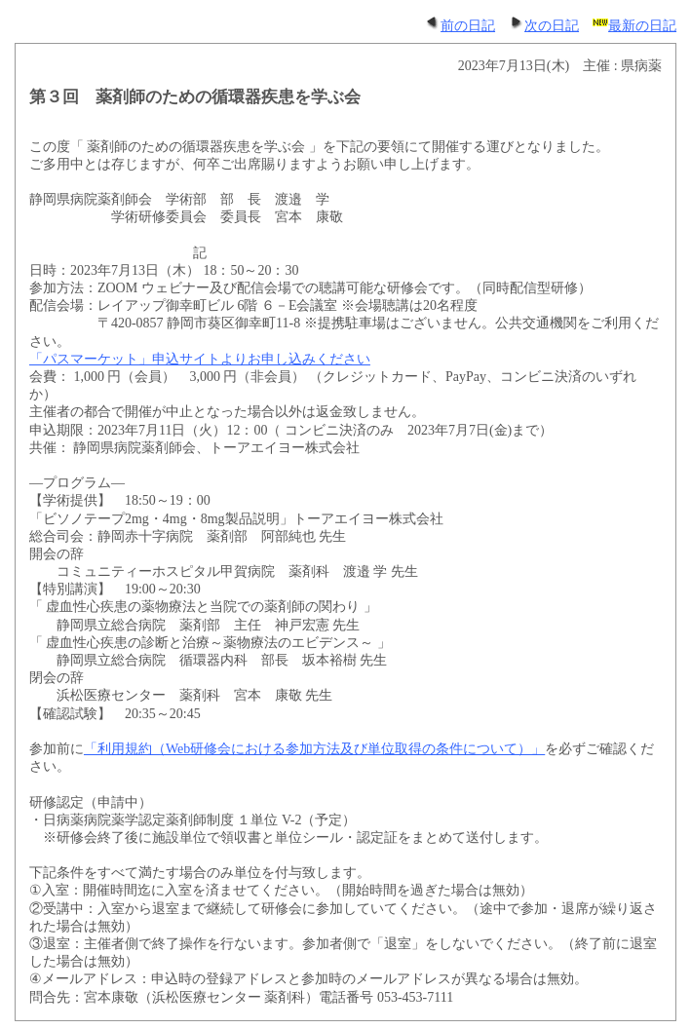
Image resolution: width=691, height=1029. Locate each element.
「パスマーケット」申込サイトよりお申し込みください (199, 359)
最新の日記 (634, 26)
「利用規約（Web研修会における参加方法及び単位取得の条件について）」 (314, 749)
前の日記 (460, 26)
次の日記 (544, 26)
